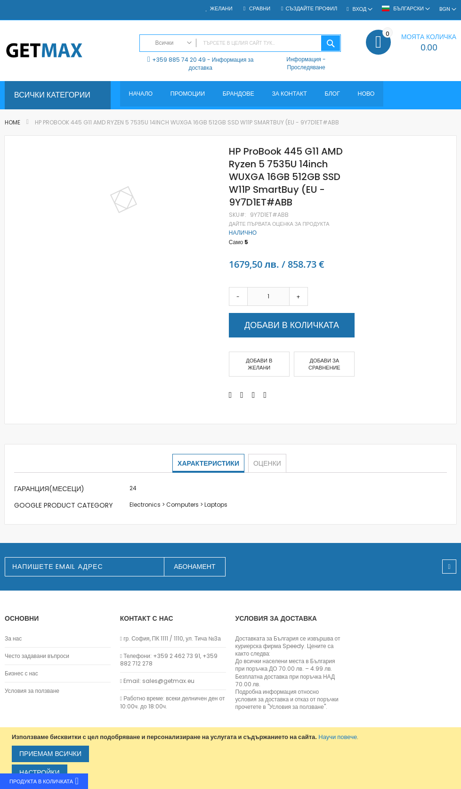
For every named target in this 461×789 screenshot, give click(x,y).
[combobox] (240, 43)
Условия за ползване (32, 691)
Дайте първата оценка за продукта (279, 224)
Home (12, 122)
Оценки (267, 463)
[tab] (208, 463)
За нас (13, 638)
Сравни (259, 8)
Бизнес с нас (21, 673)
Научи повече (337, 736)
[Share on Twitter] (241, 395)
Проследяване (306, 67)
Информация (303, 59)
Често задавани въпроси (37, 656)
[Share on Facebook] (230, 395)
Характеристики (209, 463)
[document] (232, 758)
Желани (221, 8)
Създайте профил (311, 8)
